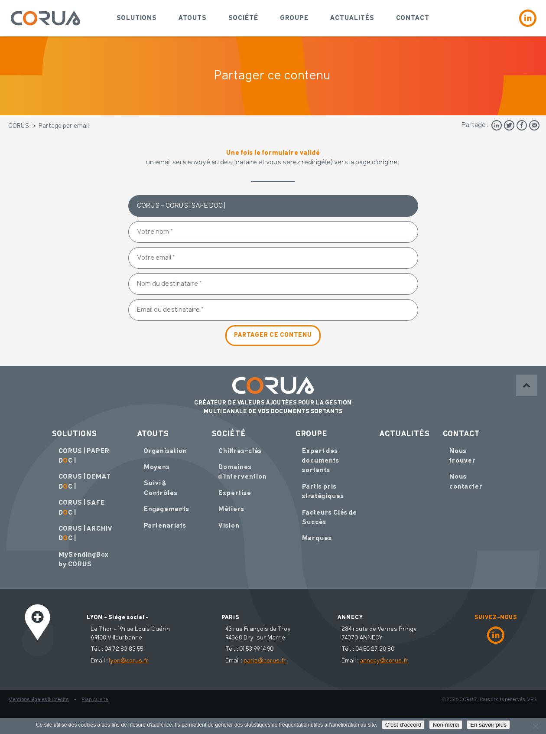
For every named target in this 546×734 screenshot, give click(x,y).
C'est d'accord (403, 724)
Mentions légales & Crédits (39, 699)
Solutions (137, 18)
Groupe (294, 18)
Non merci (445, 724)
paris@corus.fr (265, 661)
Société (243, 18)
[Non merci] (535, 726)
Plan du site (95, 699)
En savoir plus (488, 724)
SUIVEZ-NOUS (495, 617)
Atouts (193, 18)
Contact (412, 18)
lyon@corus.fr (129, 661)
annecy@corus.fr (384, 661)
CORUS (19, 126)
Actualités (352, 18)
